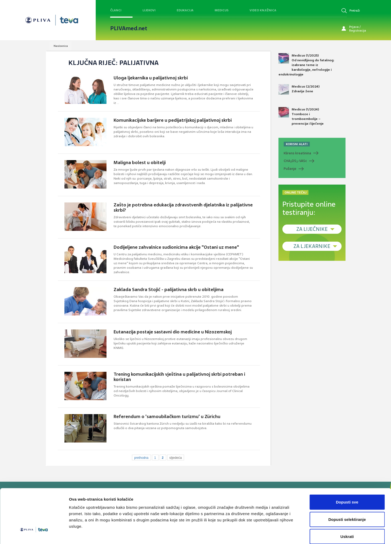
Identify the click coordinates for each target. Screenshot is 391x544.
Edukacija (185, 10)
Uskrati (347, 509)
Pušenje (290, 168)
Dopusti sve (347, 475)
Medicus (221, 10)
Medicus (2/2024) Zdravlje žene (298, 89)
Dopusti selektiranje (347, 492)
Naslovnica (61, 46)
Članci (115, 10)
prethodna (141, 458)
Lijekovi (149, 10)
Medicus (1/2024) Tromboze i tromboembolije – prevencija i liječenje (301, 116)
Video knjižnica (263, 10)
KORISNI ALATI (297, 144)
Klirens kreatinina (297, 153)
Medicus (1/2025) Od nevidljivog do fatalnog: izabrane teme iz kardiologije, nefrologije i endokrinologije (306, 65)
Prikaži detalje (272, 533)
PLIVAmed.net (128, 28)
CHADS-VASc (295, 161)
